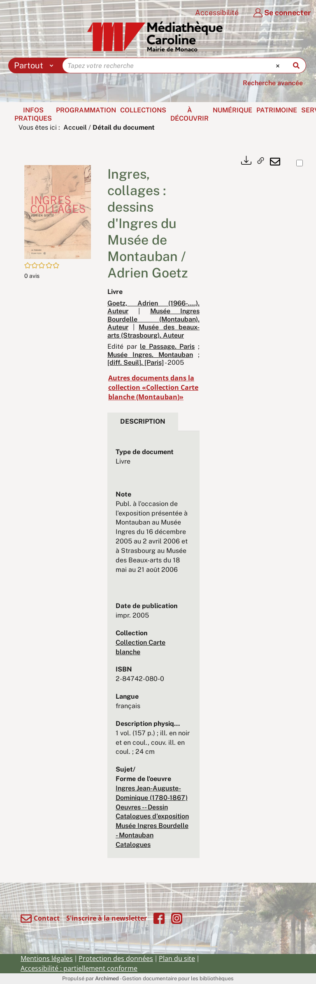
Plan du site (177, 958)
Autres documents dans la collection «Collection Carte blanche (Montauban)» (153, 387)
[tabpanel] (153, 649)
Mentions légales (47, 958)
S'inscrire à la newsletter (106, 918)
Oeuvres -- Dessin (142, 807)
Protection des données (116, 958)
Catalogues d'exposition (152, 816)
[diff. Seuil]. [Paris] (135, 362)
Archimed (107, 978)
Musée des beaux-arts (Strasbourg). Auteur (153, 331)
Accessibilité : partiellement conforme (79, 968)
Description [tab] (142, 421)
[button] (57, 211)
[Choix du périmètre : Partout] (35, 65)
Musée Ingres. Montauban (150, 355)
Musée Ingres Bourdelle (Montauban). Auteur (153, 319)
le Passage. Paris (167, 346)
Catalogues (133, 845)
